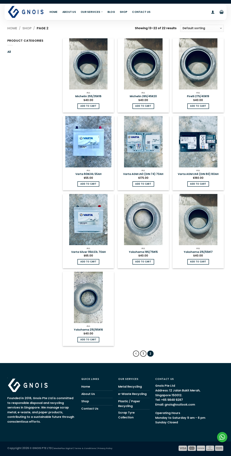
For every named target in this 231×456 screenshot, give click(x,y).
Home (54, 12)
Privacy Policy (105, 448)
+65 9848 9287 (172, 400)
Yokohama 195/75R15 (143, 252)
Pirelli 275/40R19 (198, 96)
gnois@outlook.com (180, 404)
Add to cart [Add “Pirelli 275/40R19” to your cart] (198, 106)
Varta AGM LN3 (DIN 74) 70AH (143, 174)
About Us (69, 12)
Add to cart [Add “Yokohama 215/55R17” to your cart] (198, 261)
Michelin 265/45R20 (143, 96)
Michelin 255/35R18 (88, 96)
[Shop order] (202, 28)
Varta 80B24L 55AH (88, 174)
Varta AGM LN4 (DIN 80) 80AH (198, 174)
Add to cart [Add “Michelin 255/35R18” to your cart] (88, 106)
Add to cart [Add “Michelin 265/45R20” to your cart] (143, 106)
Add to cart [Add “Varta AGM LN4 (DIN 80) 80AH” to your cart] (198, 183)
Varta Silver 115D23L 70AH (88, 252)
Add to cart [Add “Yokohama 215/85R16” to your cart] (88, 339)
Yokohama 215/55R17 (198, 252)
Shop (123, 12)
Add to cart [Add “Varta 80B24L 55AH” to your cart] (88, 183)
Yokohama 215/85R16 (88, 330)
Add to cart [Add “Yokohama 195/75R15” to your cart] (143, 261)
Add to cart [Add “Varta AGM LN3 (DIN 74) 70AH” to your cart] (143, 183)
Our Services (92, 12)
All (9, 52)
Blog (111, 12)
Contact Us (141, 12)
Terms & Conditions (85, 448)
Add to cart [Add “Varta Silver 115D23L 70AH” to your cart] (88, 261)
